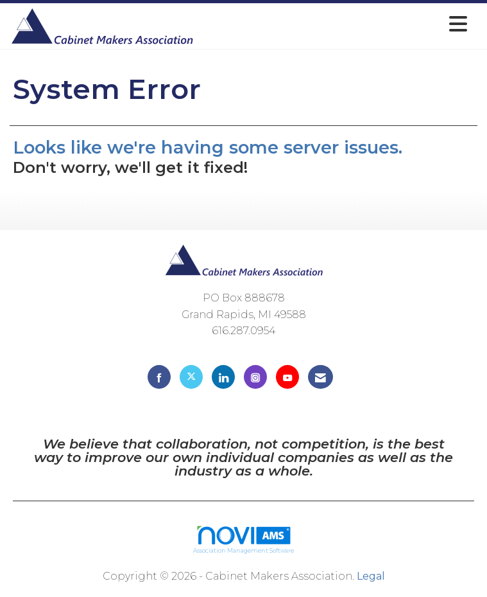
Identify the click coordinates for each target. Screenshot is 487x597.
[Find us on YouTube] (287, 377)
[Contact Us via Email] (320, 377)
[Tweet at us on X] (191, 377)
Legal (371, 576)
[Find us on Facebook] (159, 377)
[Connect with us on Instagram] (255, 377)
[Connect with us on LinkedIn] (223, 377)
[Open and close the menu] (334, 24)
